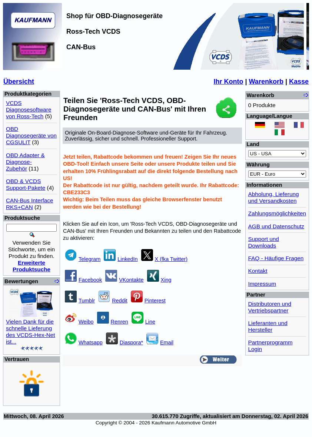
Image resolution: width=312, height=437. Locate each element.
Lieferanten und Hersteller (268, 326)
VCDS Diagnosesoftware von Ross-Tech (28, 109)
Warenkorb (266, 81)
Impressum (262, 284)
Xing (159, 280)
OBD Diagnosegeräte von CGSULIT (31, 135)
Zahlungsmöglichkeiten (277, 213)
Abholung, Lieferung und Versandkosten (273, 197)
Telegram (82, 259)
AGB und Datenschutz (276, 226)
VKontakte (124, 280)
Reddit (112, 301)
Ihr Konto (228, 81)
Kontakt (258, 271)
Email (159, 342)
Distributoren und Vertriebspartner (270, 307)
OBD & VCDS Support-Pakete (25, 184)
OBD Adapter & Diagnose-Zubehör (25, 162)
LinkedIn (120, 259)
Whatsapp (84, 342)
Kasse (299, 81)
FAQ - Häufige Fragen (276, 258)
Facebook (83, 280)
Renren (112, 322)
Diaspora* (124, 342)
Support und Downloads (263, 242)
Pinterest (148, 301)
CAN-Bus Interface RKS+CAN (29, 203)
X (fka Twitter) (164, 259)
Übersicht (18, 81)
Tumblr (80, 301)
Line (143, 322)
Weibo (79, 322)
